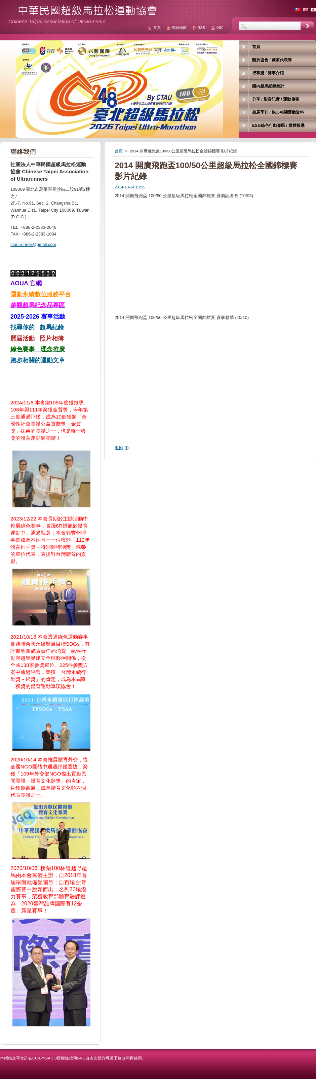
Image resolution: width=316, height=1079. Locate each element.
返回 (119, 447)
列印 (220, 28)
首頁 (119, 151)
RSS (201, 28)
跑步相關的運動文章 (37, 360)
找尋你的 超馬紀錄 (37, 327)
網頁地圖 (179, 28)
